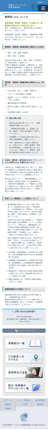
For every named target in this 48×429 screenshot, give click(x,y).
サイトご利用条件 (24, 400)
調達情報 (40, 404)
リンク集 (24, 404)
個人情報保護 (40, 400)
